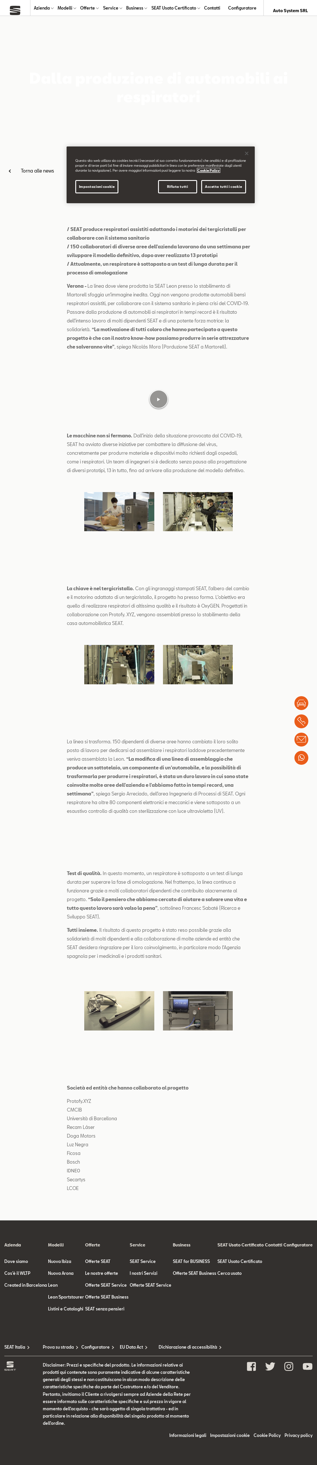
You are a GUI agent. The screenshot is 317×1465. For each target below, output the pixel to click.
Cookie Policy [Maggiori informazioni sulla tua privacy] (208, 170)
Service (110, 10)
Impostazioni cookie (97, 186)
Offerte (87, 10)
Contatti (212, 10)
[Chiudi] (246, 153)
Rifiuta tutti (177, 186)
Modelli (65, 10)
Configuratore (242, 10)
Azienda (42, 10)
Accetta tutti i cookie (223, 186)
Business (134, 10)
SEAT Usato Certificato (173, 10)
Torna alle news (37, 176)
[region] (161, 174)
